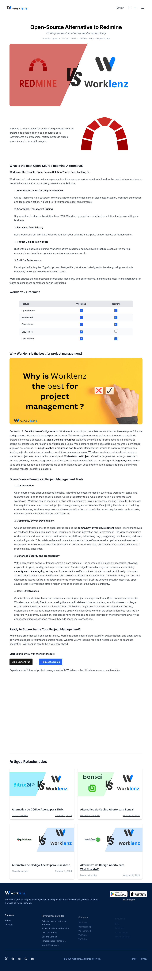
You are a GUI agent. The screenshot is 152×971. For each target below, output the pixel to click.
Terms (133, 958)
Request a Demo (51, 661)
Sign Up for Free (21, 661)
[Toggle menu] (142, 7)
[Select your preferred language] (132, 8)
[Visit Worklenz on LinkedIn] (19, 958)
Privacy (143, 958)
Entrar (120, 7)
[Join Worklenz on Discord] (32, 958)
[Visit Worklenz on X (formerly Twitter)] (6, 958)
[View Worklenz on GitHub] (25, 958)
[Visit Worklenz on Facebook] (12, 958)
